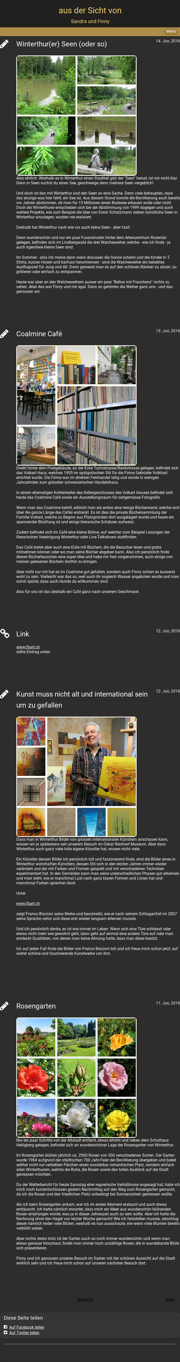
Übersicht (85, 1299)
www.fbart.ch (28, 647)
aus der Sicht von (90, 10)
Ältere (170, 1299)
